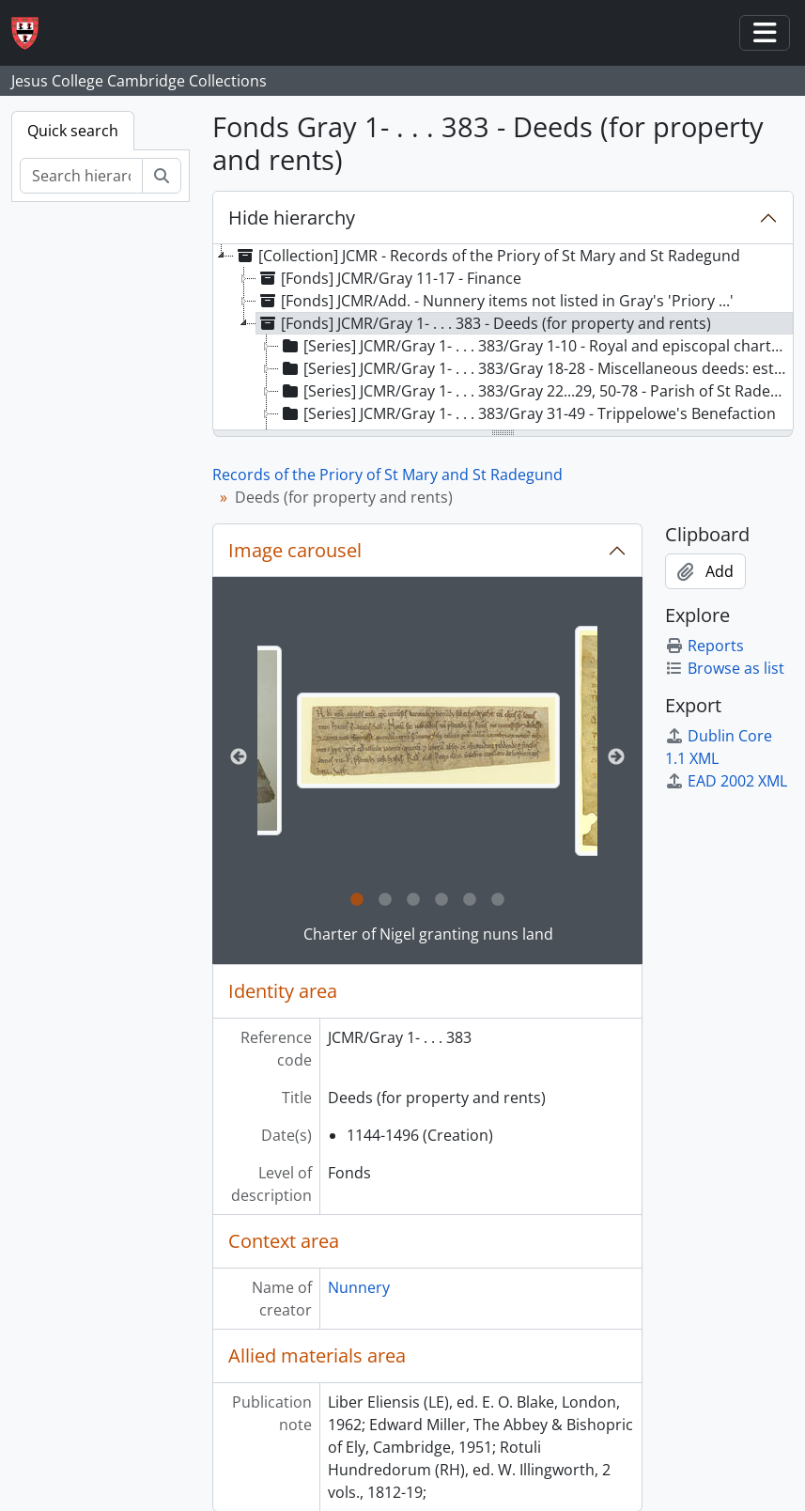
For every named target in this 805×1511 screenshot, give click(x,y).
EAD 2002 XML (726, 781)
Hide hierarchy (291, 217)
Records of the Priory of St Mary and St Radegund (387, 474)
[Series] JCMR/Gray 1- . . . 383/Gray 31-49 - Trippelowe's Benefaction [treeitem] (527, 413)
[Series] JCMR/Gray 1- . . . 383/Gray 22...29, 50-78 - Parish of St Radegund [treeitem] (536, 391)
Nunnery (359, 1287)
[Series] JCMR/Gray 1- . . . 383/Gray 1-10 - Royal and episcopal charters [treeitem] (536, 346)
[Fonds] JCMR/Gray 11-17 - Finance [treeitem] (388, 278)
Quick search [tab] (72, 130)
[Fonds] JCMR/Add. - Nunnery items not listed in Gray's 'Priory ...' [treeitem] (495, 300)
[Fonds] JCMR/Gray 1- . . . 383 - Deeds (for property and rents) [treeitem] (483, 323)
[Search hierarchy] (81, 176)
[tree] (503, 338)
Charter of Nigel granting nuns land (428, 934)
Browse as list (724, 668)
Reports (704, 645)
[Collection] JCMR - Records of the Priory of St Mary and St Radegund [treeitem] (487, 255)
